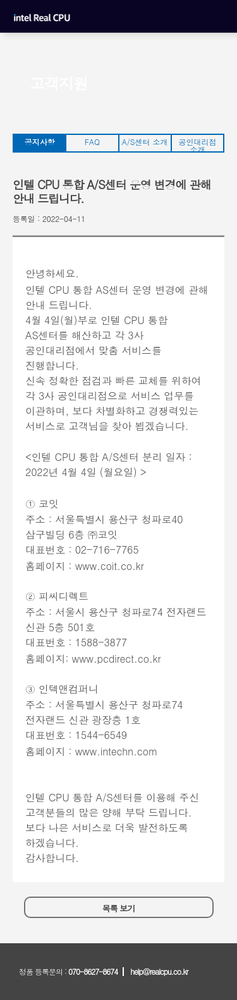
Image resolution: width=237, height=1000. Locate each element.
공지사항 (40, 141)
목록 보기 (118, 908)
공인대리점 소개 (197, 144)
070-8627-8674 (93, 971)
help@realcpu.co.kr (159, 971)
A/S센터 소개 (145, 141)
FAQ (92, 141)
